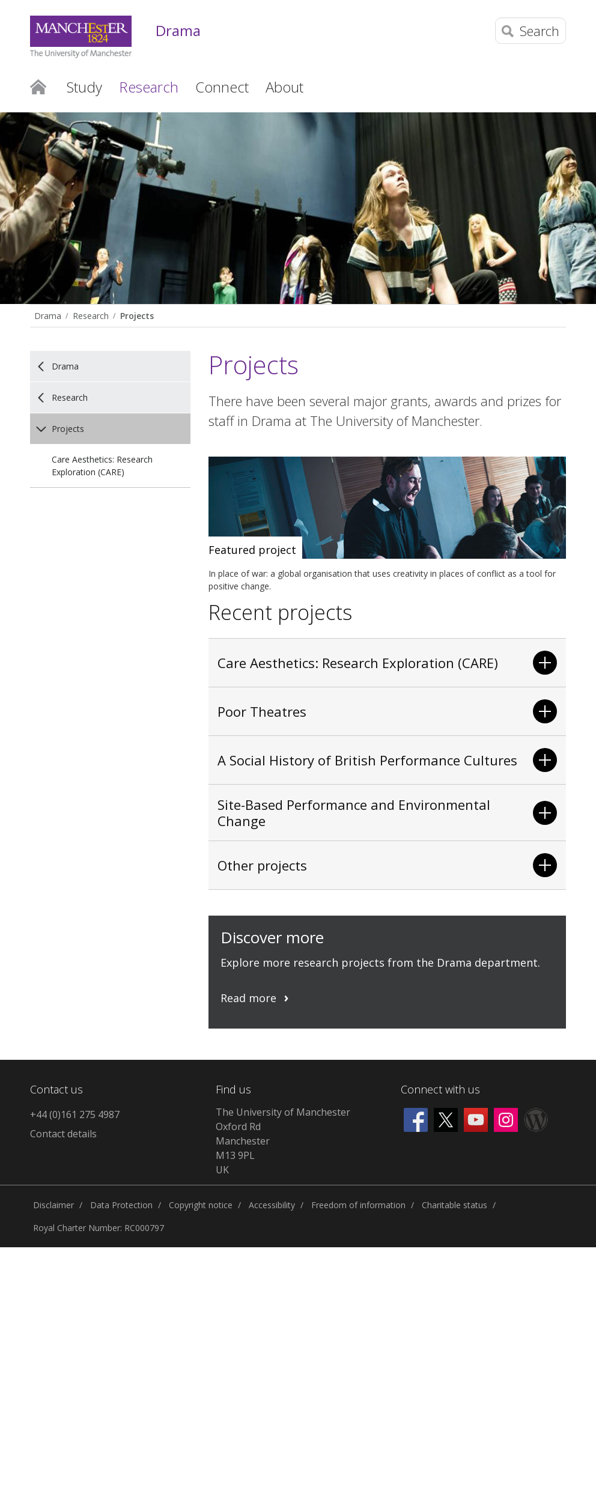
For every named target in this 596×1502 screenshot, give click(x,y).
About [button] (284, 87)
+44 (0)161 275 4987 (75, 1114)
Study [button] (84, 87)
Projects (137, 315)
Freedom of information (358, 1205)
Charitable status (454, 1205)
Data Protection (121, 1205)
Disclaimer (53, 1205)
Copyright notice (201, 1205)
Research (91, 315)
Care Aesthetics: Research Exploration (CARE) (102, 466)
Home (38, 86)
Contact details (63, 1133)
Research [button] (148, 87)
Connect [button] (222, 87)
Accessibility (272, 1205)
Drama (178, 31)
